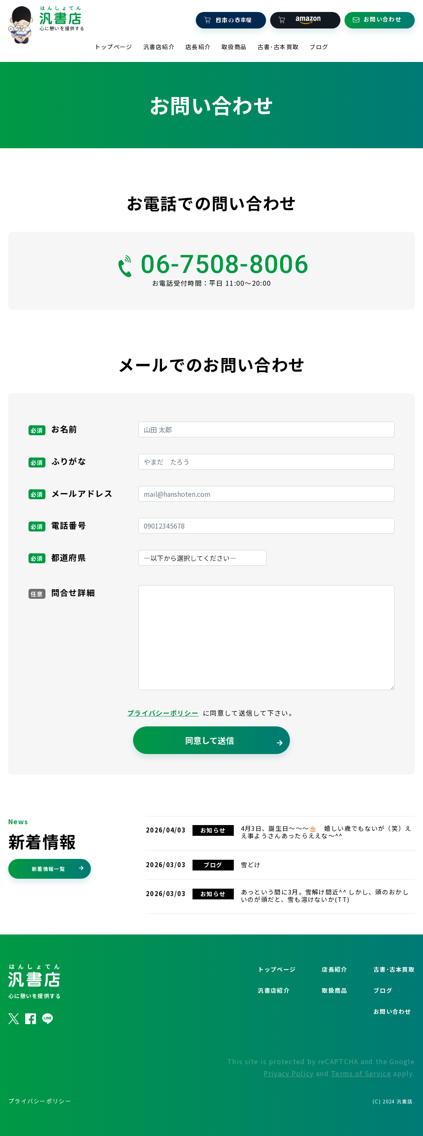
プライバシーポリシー (163, 733)
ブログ (318, 43)
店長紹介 (198, 43)
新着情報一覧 (58, 888)
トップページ (114, 43)
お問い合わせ (392, 1032)
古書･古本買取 (278, 43)
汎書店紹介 (159, 43)
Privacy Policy (289, 1093)
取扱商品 (234, 43)
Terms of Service (361, 1093)
